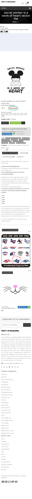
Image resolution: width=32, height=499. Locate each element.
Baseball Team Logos (7, 430)
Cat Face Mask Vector (8, 308)
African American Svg (7, 379)
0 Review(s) (8, 105)
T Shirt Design (12, 145)
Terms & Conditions (6, 464)
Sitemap (3, 469)
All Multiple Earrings (6, 392)
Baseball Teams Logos (7, 433)
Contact (3, 457)
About (3, 454)
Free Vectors (4, 446)
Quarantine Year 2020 (23, 145)
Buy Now (5, 123)
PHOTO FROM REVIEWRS (10, 230)
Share (7, 147)
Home (15, 22)
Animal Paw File (5, 407)
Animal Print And (6, 413)
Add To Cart (23, 307)
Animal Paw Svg (5, 410)
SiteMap (3, 459)
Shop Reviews (8, 157)
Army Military (5, 423)
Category (3, 441)
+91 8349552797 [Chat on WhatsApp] (20, 134)
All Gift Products (5, 387)
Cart (2, 451)
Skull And (3, 377)
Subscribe (27, 325)
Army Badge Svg (6, 418)
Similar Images (7, 272)
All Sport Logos (5, 397)
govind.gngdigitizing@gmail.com (13, 363)
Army (2, 415)
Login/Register (5, 449)
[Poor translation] (5, 31)
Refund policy (5, 467)
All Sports (3, 400)
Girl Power (4, 374)
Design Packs (5, 444)
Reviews (24, 153)
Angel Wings (4, 402)
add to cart (15, 123)
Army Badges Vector (7, 420)
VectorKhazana (15, 476)
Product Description (10, 153)
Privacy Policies (5, 462)
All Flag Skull (4, 382)
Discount (20, 157)
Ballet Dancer (5, 425)
